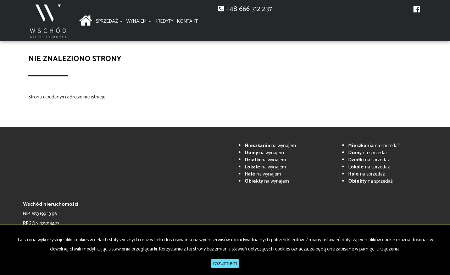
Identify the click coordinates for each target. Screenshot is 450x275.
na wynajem (270, 146)
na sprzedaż (374, 146)
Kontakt (187, 21)
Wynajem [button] (138, 21)
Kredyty (164, 21)
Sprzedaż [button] (109, 21)
